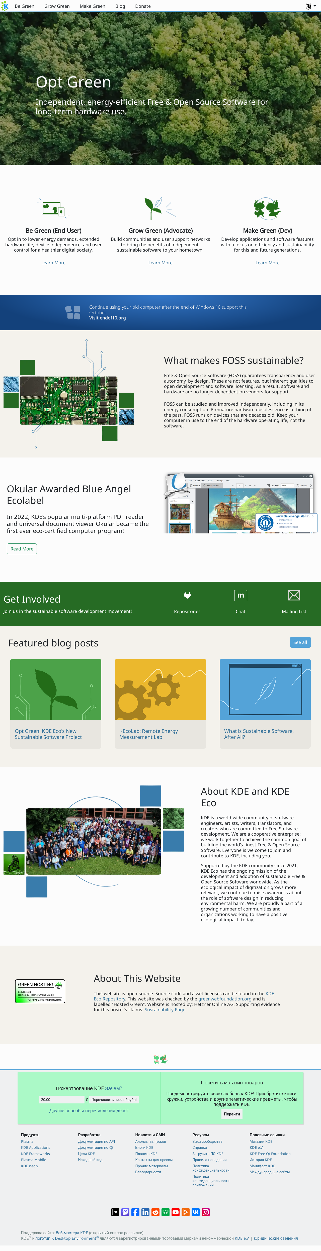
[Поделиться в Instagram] (206, 1209)
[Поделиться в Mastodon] (125, 1209)
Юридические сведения (276, 1238)
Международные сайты (270, 1172)
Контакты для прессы (154, 1160)
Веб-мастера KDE (72, 1232)
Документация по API (96, 1141)
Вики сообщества (207, 1141)
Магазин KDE (261, 1141)
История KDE (261, 1160)
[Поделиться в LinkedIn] (145, 1209)
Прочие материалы (151, 1166)
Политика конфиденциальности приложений (211, 1180)
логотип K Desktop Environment (67, 1238)
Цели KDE (86, 1154)
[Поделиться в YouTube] (176, 1209)
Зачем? (113, 1088)
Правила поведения (210, 1160)
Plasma (27, 1141)
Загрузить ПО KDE (208, 1154)
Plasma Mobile (33, 1160)
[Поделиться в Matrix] (115, 1209)
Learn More (53, 263)
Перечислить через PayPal (114, 1099)
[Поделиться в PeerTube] (186, 1209)
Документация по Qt (95, 1147)
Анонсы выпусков (150, 1141)
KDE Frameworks (35, 1154)
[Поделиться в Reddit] (155, 1209)
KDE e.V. (257, 1147)
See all (300, 642)
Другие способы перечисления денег (89, 1110)
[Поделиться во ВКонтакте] (196, 1209)
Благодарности (148, 1172)
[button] (311, 6)
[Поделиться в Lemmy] (166, 1209)
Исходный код (90, 1160)
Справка (200, 1147)
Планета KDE (146, 1154)
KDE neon (29, 1166)
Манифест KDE (262, 1166)
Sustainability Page (165, 1009)
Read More (22, 549)
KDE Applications (35, 1147)
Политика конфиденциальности (211, 1168)
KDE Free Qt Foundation (270, 1154)
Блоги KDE (144, 1147)
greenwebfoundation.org (225, 999)
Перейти (232, 1114)
